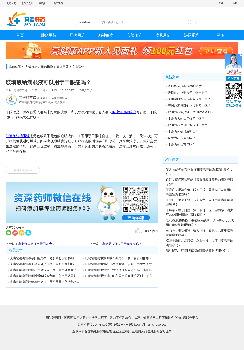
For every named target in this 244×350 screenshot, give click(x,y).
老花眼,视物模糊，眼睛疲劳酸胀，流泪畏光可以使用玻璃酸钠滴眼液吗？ (200, 222)
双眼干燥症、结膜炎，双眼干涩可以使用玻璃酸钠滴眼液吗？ (199, 243)
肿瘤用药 (48, 35)
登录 (221, 3)
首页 (20, 35)
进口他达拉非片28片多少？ (185, 86)
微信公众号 (27, 3)
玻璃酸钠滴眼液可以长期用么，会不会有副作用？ (117, 258)
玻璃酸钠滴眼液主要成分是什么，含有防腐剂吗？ (42, 264)
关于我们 (58, 3)
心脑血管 (134, 35)
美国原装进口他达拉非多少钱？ (188, 105)
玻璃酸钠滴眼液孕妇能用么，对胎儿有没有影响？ (42, 258)
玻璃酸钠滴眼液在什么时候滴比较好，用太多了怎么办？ (119, 264)
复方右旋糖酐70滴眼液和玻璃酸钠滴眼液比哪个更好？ (199, 172)
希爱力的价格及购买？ (182, 131)
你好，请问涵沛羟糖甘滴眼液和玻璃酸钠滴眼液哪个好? (199, 182)
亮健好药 (31, 66)
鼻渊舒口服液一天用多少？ (36, 243)
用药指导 (43, 3)
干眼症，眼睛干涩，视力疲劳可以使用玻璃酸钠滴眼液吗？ (199, 202)
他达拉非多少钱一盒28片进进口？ (190, 112)
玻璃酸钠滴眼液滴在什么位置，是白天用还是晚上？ (44, 270)
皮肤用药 (163, 35)
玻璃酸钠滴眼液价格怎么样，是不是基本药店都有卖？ (44, 281)
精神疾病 (105, 35)
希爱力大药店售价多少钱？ (185, 118)
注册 (235, 3)
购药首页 (11, 3)
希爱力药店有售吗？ (180, 144)
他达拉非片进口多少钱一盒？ (187, 125)
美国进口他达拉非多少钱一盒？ (188, 99)
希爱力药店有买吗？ (180, 138)
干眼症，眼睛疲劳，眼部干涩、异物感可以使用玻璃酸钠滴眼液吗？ (199, 192)
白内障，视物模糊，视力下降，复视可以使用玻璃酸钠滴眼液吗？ (199, 233)
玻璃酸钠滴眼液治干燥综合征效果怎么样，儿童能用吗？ (119, 270)
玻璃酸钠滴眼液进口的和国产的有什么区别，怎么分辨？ (119, 276)
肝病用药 (77, 35)
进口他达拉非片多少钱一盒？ (187, 92)
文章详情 (78, 66)
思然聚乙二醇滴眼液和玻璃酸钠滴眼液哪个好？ (198, 250)
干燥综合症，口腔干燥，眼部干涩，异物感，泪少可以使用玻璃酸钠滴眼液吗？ (199, 212)
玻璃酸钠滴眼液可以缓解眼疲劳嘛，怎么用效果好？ (44, 276)
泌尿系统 (191, 35)
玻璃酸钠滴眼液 (23, 170)
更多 (220, 35)
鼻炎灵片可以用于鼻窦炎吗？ (122, 243)
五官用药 (62, 66)
